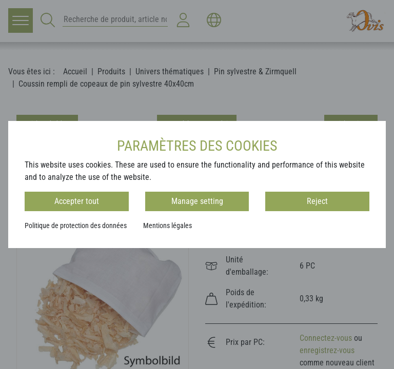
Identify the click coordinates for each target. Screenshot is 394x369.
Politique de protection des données (76, 225)
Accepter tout (76, 201)
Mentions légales (167, 225)
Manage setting (197, 201)
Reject (317, 201)
